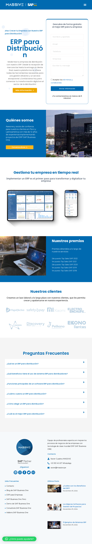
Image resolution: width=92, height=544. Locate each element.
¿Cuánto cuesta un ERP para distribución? (26, 393)
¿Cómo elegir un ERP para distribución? (25, 403)
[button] (85, 5)
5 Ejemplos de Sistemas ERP (74, 522)
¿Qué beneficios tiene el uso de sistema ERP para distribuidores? (37, 373)
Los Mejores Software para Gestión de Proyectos (74, 505)
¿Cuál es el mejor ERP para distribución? (25, 414)
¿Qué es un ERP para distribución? (23, 363)
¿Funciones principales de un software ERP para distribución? (35, 383)
